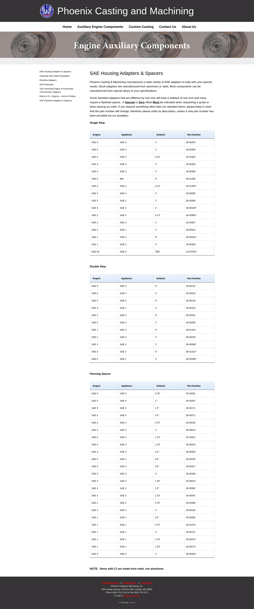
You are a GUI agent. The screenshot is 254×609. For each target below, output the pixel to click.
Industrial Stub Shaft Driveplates (55, 76)
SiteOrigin (125, 602)
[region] (127, 48)
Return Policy (130, 583)
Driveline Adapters (48, 80)
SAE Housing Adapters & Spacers (55, 71)
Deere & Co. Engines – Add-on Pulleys (58, 96)
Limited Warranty (110, 583)
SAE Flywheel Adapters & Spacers (56, 100)
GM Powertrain (47, 84)
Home (65, 27)
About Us (189, 27)
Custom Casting (141, 27)
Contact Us (167, 27)
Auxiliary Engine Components (100, 27)
